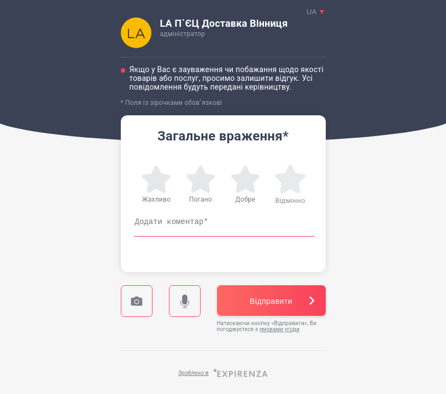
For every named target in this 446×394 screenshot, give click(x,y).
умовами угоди (280, 329)
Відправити (271, 301)
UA (316, 12)
